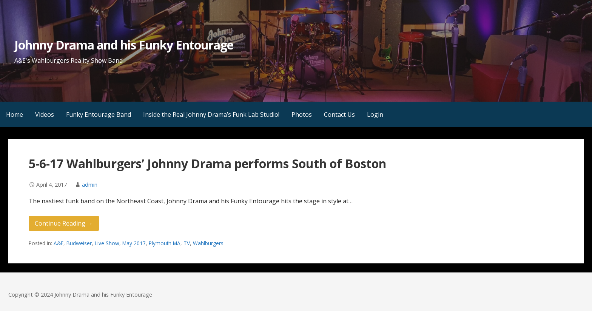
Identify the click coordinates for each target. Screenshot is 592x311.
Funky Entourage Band (98, 114)
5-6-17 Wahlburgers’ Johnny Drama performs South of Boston (207, 163)
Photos (301, 114)
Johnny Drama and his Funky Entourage (123, 45)
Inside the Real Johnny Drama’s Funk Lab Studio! (211, 114)
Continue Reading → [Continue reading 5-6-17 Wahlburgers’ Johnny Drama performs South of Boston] (64, 223)
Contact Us (339, 114)
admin (89, 184)
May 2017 (134, 243)
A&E (58, 243)
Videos (44, 114)
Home (14, 114)
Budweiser (79, 243)
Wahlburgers (208, 243)
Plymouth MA (164, 243)
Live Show (107, 243)
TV (186, 243)
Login (375, 114)
